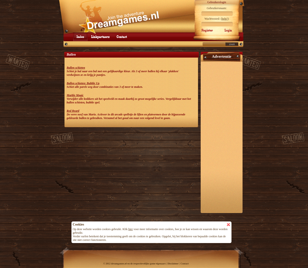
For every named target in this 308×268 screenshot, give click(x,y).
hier (130, 229)
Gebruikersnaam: (217, 8)
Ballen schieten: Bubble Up (83, 83)
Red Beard (73, 111)
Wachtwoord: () (217, 18)
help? (225, 18)
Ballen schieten (76, 67)
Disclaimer (173, 263)
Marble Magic (75, 95)
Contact (184, 263)
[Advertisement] (221, 135)
